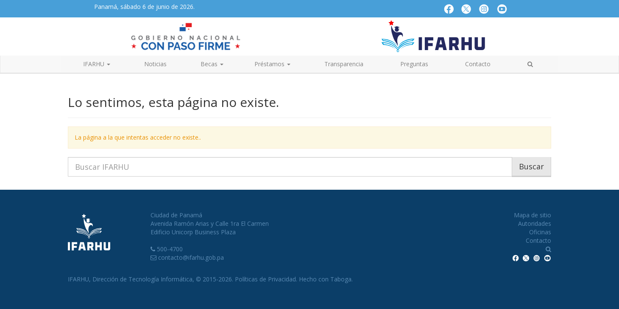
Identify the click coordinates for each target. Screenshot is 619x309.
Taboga (340, 279)
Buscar (531, 166)
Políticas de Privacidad (265, 279)
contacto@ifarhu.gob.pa (191, 257)
